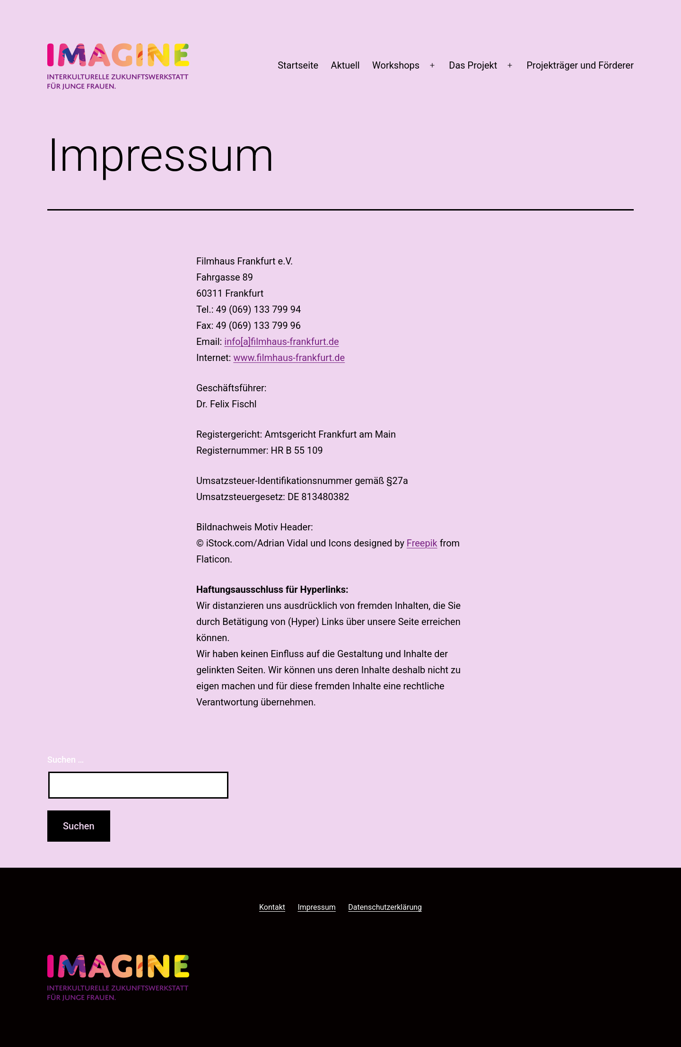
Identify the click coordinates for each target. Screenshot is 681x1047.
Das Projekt (473, 65)
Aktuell (345, 65)
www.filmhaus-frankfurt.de (289, 357)
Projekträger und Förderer (580, 65)
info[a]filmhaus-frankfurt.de (281, 341)
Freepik (422, 543)
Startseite (298, 65)
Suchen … (65, 760)
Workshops (395, 65)
